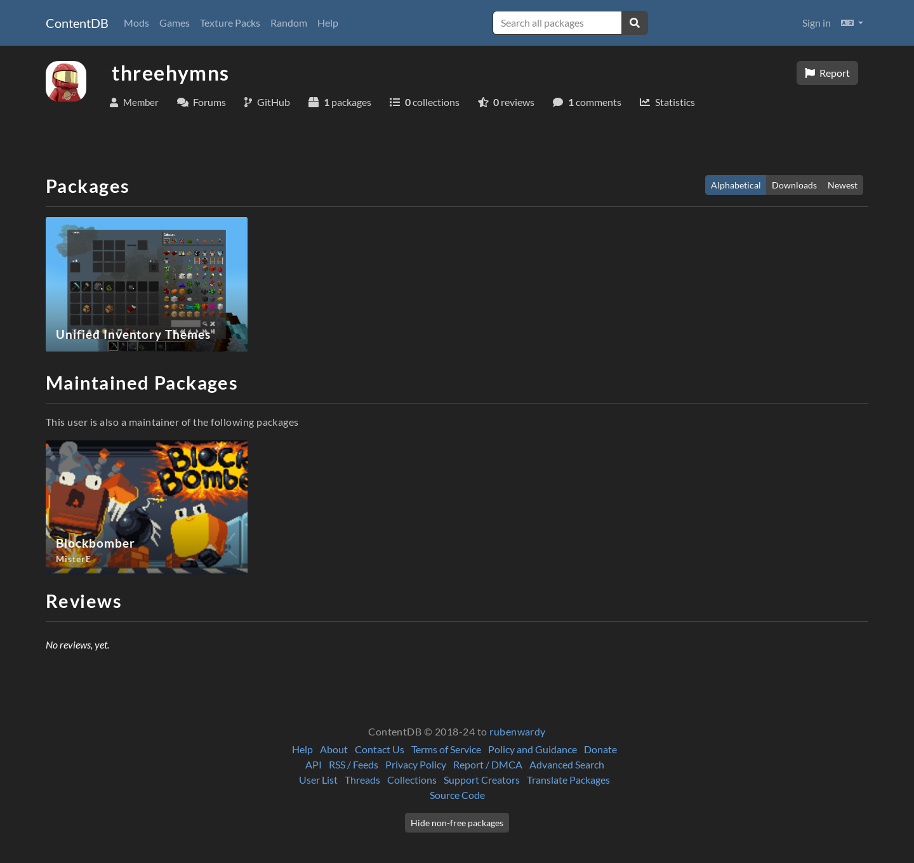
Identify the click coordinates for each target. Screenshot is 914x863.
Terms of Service (446, 749)
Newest (843, 185)
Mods (136, 22)
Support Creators (482, 780)
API (313, 764)
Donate (600, 749)
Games (174, 22)
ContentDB (77, 22)
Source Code (457, 795)
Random (288, 22)
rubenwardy (517, 731)
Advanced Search (566, 764)
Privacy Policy (415, 764)
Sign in (816, 22)
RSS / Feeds (353, 764)
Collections (412, 780)
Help (327, 22)
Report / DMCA (487, 764)
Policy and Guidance (532, 749)
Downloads (794, 185)
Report (827, 73)
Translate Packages (568, 780)
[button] (852, 23)
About (334, 749)
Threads (362, 780)
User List (318, 780)
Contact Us (379, 749)
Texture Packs (230, 22)
